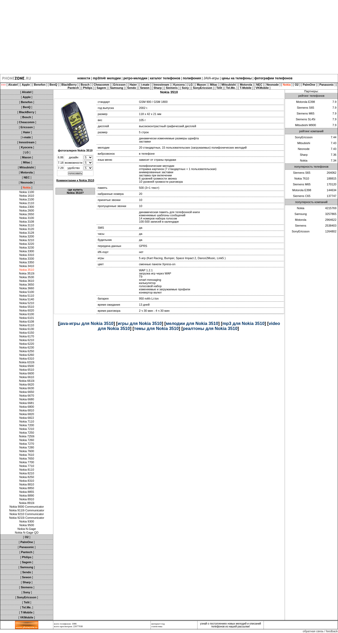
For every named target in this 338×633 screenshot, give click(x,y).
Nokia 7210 (26, 428)
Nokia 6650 (26, 391)
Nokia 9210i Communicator (26, 517)
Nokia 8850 (26, 488)
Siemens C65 (302, 196)
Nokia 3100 (26, 217)
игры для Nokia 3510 (140, 323)
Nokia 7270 (26, 443)
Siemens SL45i (305, 119)
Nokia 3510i (26, 273)
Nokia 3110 (26, 225)
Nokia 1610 (26, 195)
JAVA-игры (211, 78)
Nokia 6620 (26, 384)
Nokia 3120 (26, 229)
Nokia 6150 (26, 332)
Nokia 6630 (26, 388)
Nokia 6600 (26, 373)
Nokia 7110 (26, 421)
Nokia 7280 (26, 447)
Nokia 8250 (26, 477)
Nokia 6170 (26, 336)
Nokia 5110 (26, 295)
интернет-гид (158, 623)
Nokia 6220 (26, 343)
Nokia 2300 (26, 206)
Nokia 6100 (26, 314)
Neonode (304, 148)
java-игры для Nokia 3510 (86, 323)
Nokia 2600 (26, 210)
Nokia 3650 (26, 284)
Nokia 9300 (26, 521)
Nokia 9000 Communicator (27, 506)
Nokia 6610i (26, 380)
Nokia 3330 (26, 258)
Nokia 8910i (26, 502)
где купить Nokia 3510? (75, 191)
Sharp (303, 154)
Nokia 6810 (26, 410)
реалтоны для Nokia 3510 (210, 328)
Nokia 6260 (26, 354)
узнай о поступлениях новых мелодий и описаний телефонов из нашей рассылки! (230, 625)
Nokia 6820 (26, 414)
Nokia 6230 (26, 347)
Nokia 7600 (26, 451)
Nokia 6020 (26, 310)
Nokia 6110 (26, 325)
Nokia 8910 (26, 499)
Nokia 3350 (26, 262)
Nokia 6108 (26, 321)
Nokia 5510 (26, 306)
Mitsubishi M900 (305, 125)
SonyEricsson (303, 137)
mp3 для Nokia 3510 (243, 323)
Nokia (303, 160)
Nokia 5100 (26, 291)
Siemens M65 (305, 113)
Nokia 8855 (26, 491)
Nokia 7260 (26, 440)
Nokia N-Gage (26, 528)
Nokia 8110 (26, 469)
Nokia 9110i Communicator (26, 510)
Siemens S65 (305, 107)
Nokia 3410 (26, 266)
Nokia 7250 (26, 432)
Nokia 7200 (26, 425)
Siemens (300, 225)
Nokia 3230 (26, 247)
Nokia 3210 (26, 240)
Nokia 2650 (26, 214)
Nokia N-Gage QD (26, 532)
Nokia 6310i (26, 362)
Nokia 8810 (26, 484)
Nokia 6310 (26, 358)
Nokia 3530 (26, 277)
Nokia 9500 (26, 525)
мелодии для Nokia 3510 (192, 323)
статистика (156, 626)
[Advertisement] (158, 37)
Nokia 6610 (26, 377)
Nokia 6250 (26, 351)
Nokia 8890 (26, 495)
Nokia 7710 (26, 465)
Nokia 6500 (26, 366)
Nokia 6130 (26, 329)
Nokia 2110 (26, 203)
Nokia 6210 (26, 340)
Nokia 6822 (26, 417)
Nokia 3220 (26, 243)
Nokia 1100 (26, 192)
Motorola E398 (305, 101)
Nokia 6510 (26, 369)
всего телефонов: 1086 (65, 623)
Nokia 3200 (26, 236)
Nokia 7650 (26, 458)
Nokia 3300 (26, 251)
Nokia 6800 (26, 406)
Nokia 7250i (26, 436)
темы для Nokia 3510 (156, 328)
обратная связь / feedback (320, 631)
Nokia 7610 (26, 454)
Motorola (300, 219)
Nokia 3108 (26, 221)
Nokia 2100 (26, 199)
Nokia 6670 (26, 395)
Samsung (300, 213)
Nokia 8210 (26, 473)
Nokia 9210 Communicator (27, 514)
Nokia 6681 (26, 403)
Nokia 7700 (26, 462)
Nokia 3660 (26, 288)
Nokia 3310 (26, 254)
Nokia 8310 (26, 480)
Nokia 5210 (26, 303)
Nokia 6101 (26, 317)
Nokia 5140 (26, 299)
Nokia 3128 (26, 232)
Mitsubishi (303, 143)
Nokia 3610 (26, 280)
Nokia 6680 (26, 399)
